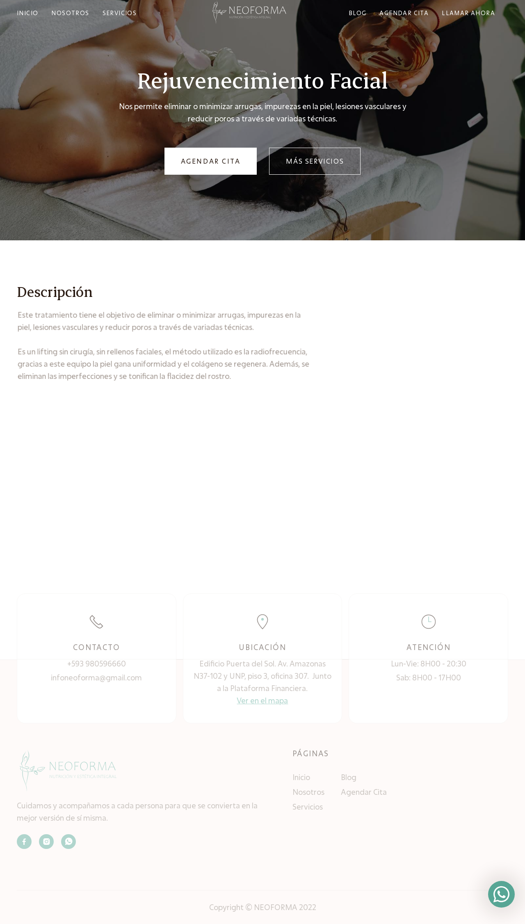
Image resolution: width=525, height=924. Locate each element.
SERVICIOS (120, 13)
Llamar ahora (468, 13)
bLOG (358, 13)
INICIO (27, 13)
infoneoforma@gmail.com (96, 677)
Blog (348, 777)
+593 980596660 (96, 663)
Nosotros (308, 792)
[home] (249, 12)
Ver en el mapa (262, 700)
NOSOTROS (70, 13)
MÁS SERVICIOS (315, 161)
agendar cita (404, 13)
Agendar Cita (364, 792)
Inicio (301, 777)
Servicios (307, 806)
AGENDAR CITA (211, 161)
